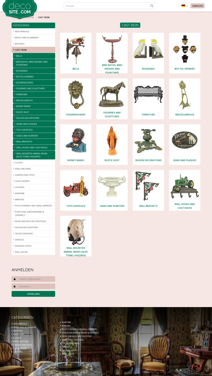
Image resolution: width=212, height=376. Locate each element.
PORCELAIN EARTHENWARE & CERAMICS (80, 332)
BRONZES (20, 43)
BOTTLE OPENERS (25, 76)
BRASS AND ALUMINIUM (26, 37)
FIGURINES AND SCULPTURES (30, 88)
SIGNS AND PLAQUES (26, 123)
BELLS (19, 55)
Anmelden (197, 5)
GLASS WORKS (22, 181)
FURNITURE (21, 94)
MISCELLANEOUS (24, 100)
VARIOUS (19, 239)
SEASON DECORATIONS (27, 117)
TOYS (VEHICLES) (24, 129)
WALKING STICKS (23, 245)
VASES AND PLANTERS (27, 135)
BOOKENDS (22, 70)
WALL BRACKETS (24, 141)
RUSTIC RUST (22, 112)
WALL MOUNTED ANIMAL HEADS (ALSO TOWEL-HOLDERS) (32, 155)
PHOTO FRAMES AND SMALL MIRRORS (33, 205)
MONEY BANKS (23, 106)
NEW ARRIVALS (22, 31)
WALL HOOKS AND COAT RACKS (31, 147)
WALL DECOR (21, 251)
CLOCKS (19, 162)
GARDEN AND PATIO (25, 174)
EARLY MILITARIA (23, 168)
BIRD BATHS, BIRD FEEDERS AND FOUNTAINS (32, 63)
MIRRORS (19, 199)
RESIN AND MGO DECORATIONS (30, 221)
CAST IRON (21, 49)
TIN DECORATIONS (24, 233)
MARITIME (20, 193)
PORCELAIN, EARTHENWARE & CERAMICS (29, 213)
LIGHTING (19, 187)
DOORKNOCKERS (24, 82)
